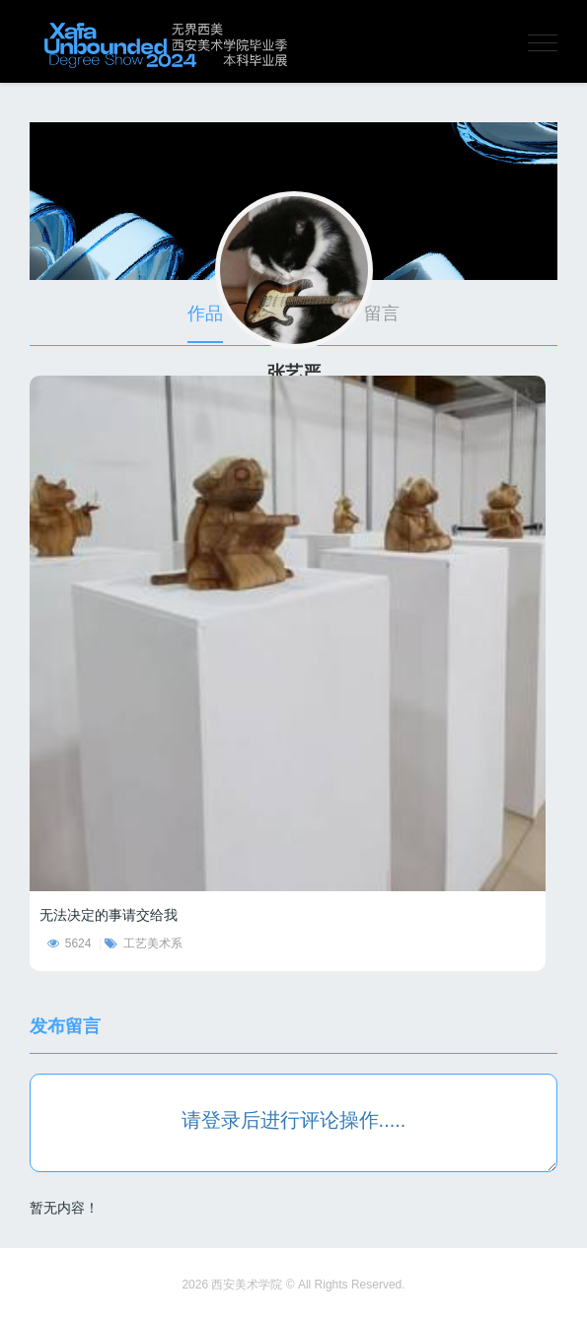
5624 (69, 943)
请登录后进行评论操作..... (294, 1120)
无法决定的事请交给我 (108, 915)
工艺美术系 (144, 943)
